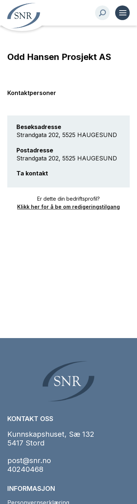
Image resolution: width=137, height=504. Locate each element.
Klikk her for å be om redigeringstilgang (68, 207)
